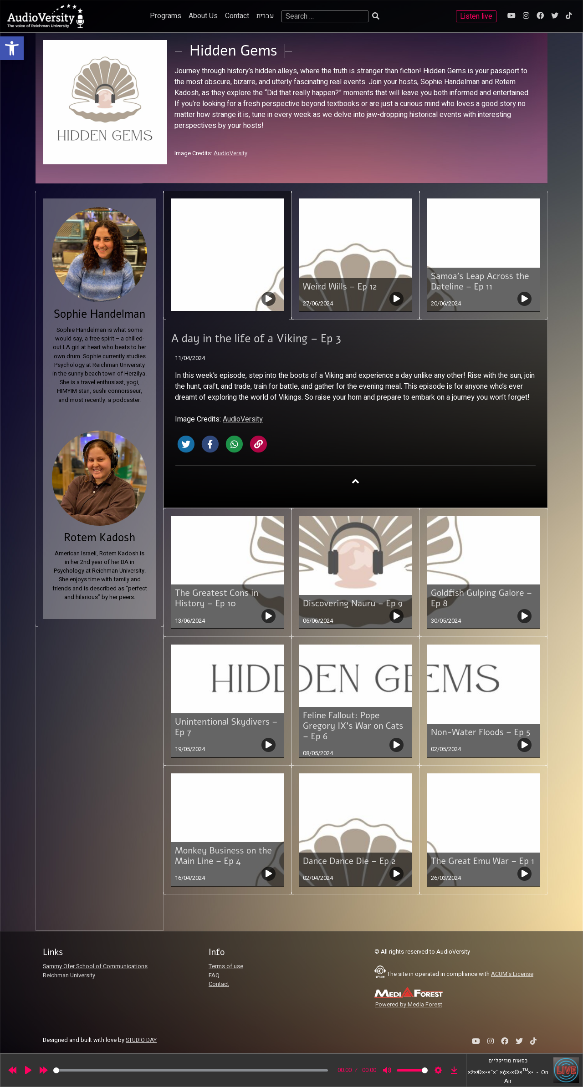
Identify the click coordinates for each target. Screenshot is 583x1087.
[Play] (28, 1070)
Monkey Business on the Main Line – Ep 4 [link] (223, 856)
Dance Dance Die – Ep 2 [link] (349, 861)
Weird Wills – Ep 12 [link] (340, 287)
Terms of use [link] (226, 966)
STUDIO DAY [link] (141, 1040)
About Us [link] (203, 15)
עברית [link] (265, 15)
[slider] (190, 1070)
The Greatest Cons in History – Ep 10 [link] (216, 598)
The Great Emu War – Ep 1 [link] (482, 861)
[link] (12, 48)
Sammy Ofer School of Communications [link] (95, 966)
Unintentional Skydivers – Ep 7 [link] (226, 727)
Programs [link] (165, 15)
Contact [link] (237, 15)
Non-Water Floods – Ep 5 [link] (480, 732)
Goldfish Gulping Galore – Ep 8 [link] (481, 598)
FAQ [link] (214, 975)
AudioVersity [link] (230, 153)
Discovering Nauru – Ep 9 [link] (353, 604)
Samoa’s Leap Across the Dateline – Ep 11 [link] (480, 281)
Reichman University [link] (69, 975)
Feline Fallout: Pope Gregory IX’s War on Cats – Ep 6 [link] (353, 726)
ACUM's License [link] (512, 974)
